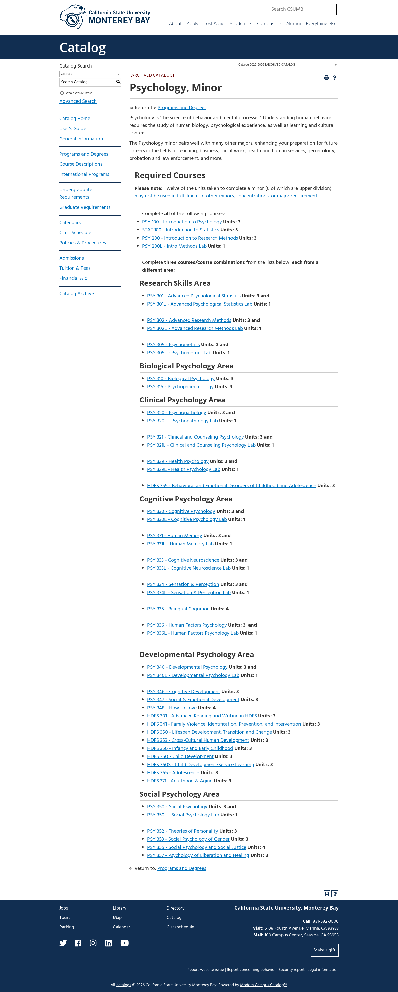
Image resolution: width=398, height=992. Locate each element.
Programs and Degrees (83, 154)
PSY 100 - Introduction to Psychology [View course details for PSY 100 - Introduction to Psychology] (182, 222)
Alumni (293, 23)
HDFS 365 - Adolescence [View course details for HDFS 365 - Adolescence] (173, 773)
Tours (64, 917)
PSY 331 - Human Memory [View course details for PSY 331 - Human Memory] (174, 536)
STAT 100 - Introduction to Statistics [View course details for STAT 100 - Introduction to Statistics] (180, 230)
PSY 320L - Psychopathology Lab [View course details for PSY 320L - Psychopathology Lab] (182, 421)
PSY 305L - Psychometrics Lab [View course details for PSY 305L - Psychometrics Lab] (179, 353)
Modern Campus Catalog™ (263, 985)
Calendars (70, 223)
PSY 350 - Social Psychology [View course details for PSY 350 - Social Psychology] (177, 807)
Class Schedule (75, 233)
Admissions (71, 258)
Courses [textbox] (66, 74)
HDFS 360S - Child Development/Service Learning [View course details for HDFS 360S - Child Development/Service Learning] (200, 765)
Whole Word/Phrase (79, 93)
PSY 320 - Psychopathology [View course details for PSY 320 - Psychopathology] (176, 413)
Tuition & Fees (74, 268)
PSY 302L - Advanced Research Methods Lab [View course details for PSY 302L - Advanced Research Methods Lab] (195, 329)
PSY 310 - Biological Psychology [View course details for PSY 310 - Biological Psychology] (181, 379)
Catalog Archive (76, 294)
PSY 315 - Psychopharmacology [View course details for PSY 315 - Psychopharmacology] (180, 387)
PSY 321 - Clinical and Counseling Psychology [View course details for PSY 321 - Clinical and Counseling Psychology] (195, 437)
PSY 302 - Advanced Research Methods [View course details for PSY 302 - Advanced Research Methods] (189, 320)
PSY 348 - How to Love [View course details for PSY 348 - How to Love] (172, 708)
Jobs (63, 908)
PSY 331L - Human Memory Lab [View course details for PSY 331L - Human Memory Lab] (180, 544)
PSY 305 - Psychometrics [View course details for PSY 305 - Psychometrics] (173, 345)
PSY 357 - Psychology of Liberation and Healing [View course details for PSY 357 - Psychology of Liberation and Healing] (198, 856)
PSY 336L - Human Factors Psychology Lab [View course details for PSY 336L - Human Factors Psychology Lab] (193, 633)
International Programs (84, 175)
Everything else (321, 23)
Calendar (121, 927)
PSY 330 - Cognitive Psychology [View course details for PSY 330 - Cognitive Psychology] (181, 512)
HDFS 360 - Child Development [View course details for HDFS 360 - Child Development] (180, 757)
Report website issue (205, 970)
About (175, 23)
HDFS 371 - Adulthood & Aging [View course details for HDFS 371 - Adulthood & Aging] (180, 781)
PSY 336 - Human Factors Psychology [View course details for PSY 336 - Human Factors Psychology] (187, 625)
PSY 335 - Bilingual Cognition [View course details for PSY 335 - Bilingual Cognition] (178, 609)
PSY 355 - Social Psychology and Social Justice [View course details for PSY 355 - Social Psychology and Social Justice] (196, 848)
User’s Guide (72, 129)
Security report (292, 970)
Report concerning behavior (251, 970)
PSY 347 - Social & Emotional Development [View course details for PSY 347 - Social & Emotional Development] (193, 700)
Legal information (323, 970)
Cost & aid (214, 23)
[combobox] (303, 9)
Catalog (82, 47)
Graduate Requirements (84, 208)
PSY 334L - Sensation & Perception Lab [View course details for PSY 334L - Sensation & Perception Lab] (189, 593)
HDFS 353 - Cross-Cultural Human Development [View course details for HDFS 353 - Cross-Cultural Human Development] (198, 740)
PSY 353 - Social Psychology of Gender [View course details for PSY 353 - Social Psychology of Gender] (188, 839)
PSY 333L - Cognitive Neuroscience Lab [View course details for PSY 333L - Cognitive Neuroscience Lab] (189, 568)
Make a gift (325, 950)
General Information (81, 139)
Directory (176, 908)
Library (119, 908)
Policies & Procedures (82, 243)
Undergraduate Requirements (75, 193)
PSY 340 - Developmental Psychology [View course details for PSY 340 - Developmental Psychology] (187, 667)
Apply (192, 23)
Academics (241, 23)
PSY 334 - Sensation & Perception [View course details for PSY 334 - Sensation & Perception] (183, 585)
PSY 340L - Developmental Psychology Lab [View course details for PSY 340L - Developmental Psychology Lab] (193, 675)
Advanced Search (78, 101)
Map (117, 917)
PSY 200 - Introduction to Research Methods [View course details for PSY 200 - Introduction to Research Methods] (190, 238)
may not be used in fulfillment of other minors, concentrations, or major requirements (227, 196)
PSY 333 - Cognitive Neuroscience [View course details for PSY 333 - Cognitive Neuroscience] (183, 560)
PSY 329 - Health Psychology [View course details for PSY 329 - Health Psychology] (178, 462)
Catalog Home (74, 119)
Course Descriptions (80, 164)
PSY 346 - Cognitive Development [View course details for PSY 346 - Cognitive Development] (183, 692)
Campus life (269, 23)
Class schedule (180, 927)
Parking (66, 927)
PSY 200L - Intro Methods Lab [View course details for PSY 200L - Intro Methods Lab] (174, 246)
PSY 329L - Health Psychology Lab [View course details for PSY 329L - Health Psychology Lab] (183, 470)
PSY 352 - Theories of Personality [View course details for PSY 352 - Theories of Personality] (182, 831)
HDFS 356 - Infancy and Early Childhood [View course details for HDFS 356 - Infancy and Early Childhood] (190, 749)
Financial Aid (73, 279)
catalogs (123, 985)
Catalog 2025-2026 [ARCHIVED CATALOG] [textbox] (267, 65)
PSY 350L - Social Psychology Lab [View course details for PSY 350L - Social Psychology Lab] (183, 815)
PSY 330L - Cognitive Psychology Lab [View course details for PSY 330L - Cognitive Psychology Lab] (187, 520)
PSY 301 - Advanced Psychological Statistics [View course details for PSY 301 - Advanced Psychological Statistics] (194, 296)
